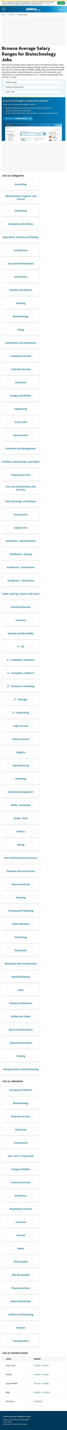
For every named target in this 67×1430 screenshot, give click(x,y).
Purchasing (21, 937)
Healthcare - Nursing (21, 554)
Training (20, 1056)
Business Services (20, 1116)
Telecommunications (20, 1042)
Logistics (20, 752)
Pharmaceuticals (21, 884)
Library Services (20, 739)
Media (20, 1248)
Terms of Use (7, 1422)
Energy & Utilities (20, 1169)
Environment (21, 435)
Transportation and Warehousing (20, 1069)
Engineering (20, 408)
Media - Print (21, 818)
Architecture (20, 250)
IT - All (20, 646)
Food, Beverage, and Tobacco (20, 501)
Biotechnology (20, 316)
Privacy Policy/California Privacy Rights (16, 1420)
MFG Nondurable (21, 1274)
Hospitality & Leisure (20, 1208)
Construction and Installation (20, 342)
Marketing (20, 778)
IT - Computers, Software (20, 673)
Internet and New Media (21, 633)
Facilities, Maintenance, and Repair (21, 461)
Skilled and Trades (21, 1016)
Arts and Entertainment (20, 263)
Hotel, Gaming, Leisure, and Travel (20, 593)
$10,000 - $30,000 (41, 1365)
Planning (20, 897)
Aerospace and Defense (20, 223)
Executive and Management (21, 448)
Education (20, 382)
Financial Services (20, 474)
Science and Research (20, 1003)
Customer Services (21, 369)
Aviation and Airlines (20, 289)
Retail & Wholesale (21, 1301)
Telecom (20, 1327)
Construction (21, 1142)
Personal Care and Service (21, 871)
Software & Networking (20, 1314)
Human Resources (20, 606)
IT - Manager (20, 699)
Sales (21, 990)
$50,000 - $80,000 (41, 1383)
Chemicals (20, 1129)
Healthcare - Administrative (21, 540)
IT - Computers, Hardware (21, 659)
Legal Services (20, 725)
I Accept (61, 3)
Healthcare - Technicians (20, 580)
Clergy (20, 329)
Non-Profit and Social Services (20, 857)
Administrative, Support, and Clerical (20, 197)
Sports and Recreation (21, 1029)
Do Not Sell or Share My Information (15, 1424)
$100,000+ (38, 1401)
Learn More (47, 4)
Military (20, 831)
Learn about (18, 118)
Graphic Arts (20, 527)
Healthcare (21, 1195)
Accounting (21, 184)
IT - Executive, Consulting (20, 686)
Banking (20, 303)
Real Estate (21, 950)
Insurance (21, 620)
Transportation (21, 1340)
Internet (20, 1235)
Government (20, 514)
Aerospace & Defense (20, 1089)
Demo (61, 9)
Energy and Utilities (20, 395)
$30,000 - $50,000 (41, 1374)
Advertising (21, 210)
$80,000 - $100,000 (42, 1392)
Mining (20, 844)
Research (12, 15)
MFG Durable (21, 1261)
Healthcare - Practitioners (21, 567)
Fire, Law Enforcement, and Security (20, 488)
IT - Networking (20, 712)
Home (3, 15)
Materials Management (20, 791)
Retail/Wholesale (20, 976)
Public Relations (20, 923)
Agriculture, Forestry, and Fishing (20, 237)
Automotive (20, 276)
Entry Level (21, 422)
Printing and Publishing (20, 910)
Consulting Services (20, 356)
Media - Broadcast (20, 805)
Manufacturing (21, 765)
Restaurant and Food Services (21, 963)
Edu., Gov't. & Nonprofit (21, 1156)
